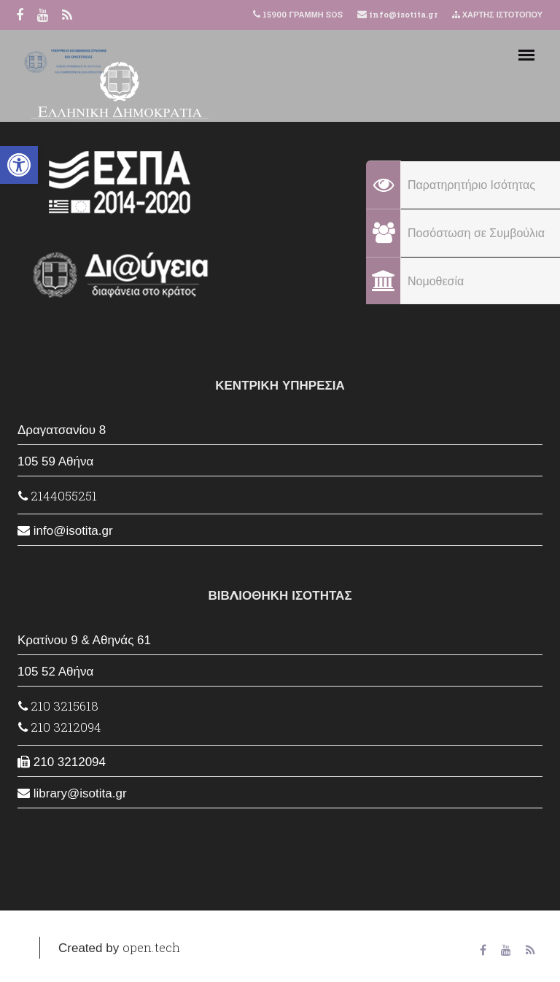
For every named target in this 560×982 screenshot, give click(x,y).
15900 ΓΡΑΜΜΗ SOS (302, 14)
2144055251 (57, 495)
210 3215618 (58, 705)
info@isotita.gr (402, 14)
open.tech (151, 947)
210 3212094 (59, 727)
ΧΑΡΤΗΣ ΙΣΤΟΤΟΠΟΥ (497, 14)
